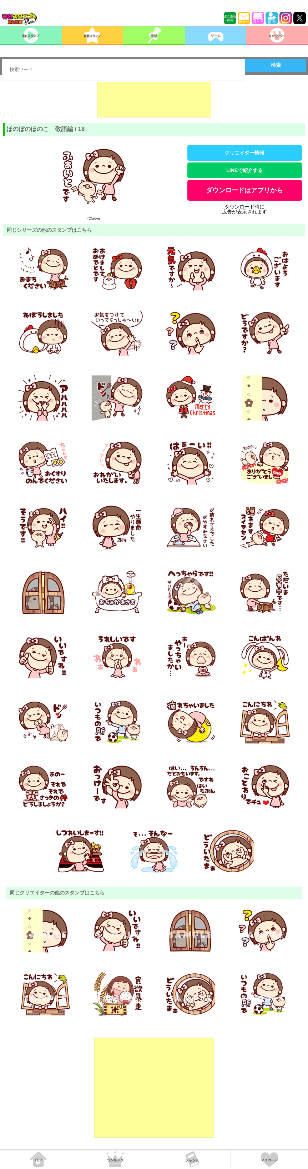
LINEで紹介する (244, 170)
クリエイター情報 (244, 153)
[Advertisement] (154, 99)
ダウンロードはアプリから (244, 190)
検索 (276, 65)
